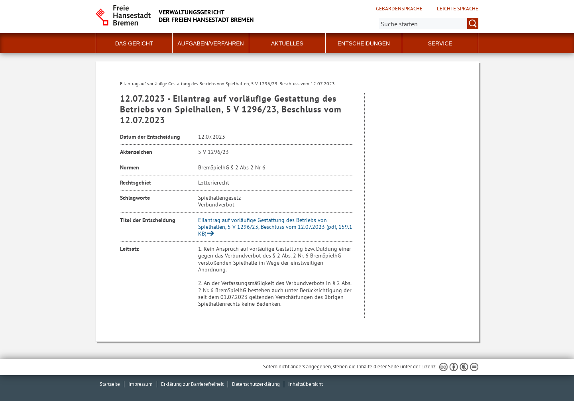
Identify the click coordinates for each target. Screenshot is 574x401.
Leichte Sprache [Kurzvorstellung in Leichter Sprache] (457, 9)
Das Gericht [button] (134, 43)
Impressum (140, 384)
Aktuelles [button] (287, 43)
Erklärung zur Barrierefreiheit (192, 384)
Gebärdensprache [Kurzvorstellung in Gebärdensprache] (399, 9)
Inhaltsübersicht (305, 384)
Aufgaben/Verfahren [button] (210, 43)
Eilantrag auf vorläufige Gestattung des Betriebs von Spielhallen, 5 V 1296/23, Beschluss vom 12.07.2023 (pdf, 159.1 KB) (275, 226)
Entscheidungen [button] (364, 43)
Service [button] (440, 43)
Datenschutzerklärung (256, 384)
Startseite (110, 384)
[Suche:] (428, 23)
